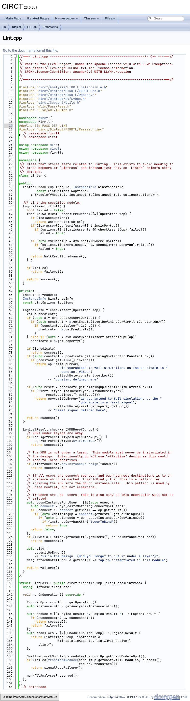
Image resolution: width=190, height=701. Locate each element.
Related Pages (38, 18)
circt (43, 118)
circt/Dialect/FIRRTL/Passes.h (66, 95)
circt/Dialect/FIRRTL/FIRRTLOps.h (69, 91)
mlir (54, 145)
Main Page (13, 18)
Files (110, 18)
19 (8, 126)
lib (4, 26)
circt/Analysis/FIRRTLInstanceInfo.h (72, 87)
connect (47, 506)
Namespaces (66, 18)
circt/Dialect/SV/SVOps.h (61, 99)
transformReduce (62, 660)
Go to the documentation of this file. (30, 51)
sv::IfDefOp (83, 441)
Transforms (50, 26)
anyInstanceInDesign (80, 464)
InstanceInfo (84, 187)
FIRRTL (32, 26)
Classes (91, 18)
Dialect (16, 26)
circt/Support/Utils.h (58, 102)
